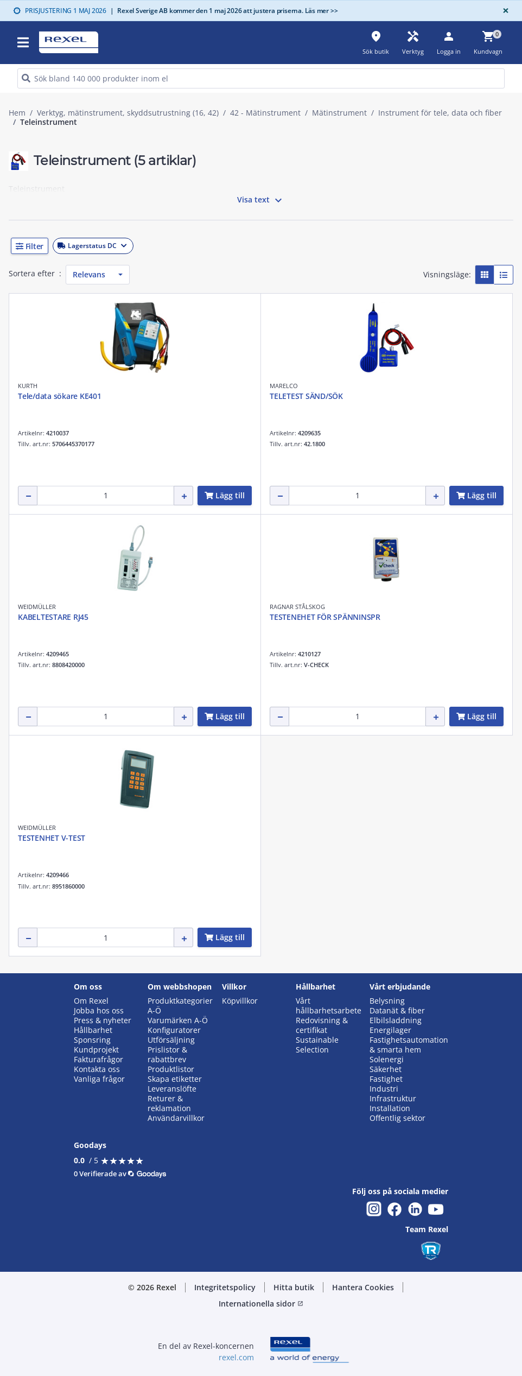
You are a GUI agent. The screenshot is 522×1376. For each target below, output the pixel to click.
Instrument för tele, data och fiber (440, 113)
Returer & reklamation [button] (169, 1103)
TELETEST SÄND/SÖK (306, 396)
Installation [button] (390, 1108)
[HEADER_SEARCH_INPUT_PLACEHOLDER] (261, 78)
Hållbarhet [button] (93, 1030)
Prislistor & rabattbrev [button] (167, 1054)
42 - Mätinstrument (265, 113)
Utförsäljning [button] (171, 1040)
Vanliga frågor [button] (99, 1079)
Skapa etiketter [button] (175, 1079)
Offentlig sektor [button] (397, 1118)
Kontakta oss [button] (97, 1069)
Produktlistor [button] (171, 1069)
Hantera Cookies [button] (363, 1287)
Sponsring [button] (92, 1040)
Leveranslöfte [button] (172, 1089)
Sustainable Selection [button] (317, 1045)
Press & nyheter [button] (102, 1020)
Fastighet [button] (386, 1079)
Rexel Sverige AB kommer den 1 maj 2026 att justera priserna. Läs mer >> (224, 10)
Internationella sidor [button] (261, 1303)
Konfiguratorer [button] (174, 1030)
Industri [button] (384, 1089)
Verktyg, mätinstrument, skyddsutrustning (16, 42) (128, 113)
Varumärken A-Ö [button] (178, 1020)
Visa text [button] (261, 200)
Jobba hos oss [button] (99, 1011)
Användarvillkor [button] (176, 1118)
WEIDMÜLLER (37, 607)
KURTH (27, 386)
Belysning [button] (387, 1001)
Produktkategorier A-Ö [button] (180, 1006)
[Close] (503, 10)
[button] (261, 246)
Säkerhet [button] (386, 1069)
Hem (17, 113)
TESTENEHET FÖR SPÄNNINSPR (325, 617)
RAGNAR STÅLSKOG (297, 607)
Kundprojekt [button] (96, 1050)
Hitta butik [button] (293, 1287)
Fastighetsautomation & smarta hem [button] (409, 1045)
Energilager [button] (390, 1030)
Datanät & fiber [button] (397, 1011)
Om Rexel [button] (91, 1001)
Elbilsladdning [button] (396, 1020)
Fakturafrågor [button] (98, 1059)
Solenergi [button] (387, 1059)
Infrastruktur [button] (393, 1099)
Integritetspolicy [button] (225, 1287)
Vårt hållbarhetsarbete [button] (328, 1006)
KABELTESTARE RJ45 (53, 617)
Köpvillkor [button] (240, 1001)
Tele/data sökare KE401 (59, 396)
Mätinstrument (339, 113)
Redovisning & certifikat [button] (322, 1025)
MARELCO (284, 386)
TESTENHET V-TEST (51, 838)
